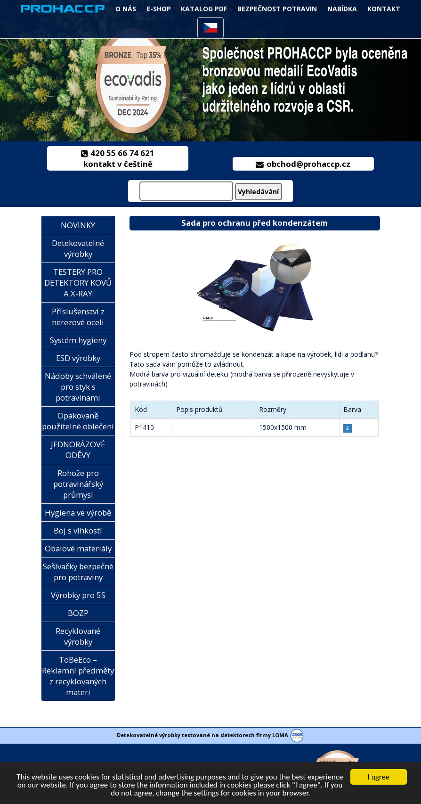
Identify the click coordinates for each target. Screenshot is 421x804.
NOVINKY (78, 225)
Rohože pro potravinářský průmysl (78, 484)
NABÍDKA (342, 8)
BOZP (78, 612)
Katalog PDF (204, 8)
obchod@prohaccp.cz (303, 163)
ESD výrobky (78, 358)
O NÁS (125, 8)
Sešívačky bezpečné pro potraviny (78, 571)
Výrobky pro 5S (78, 595)
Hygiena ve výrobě (78, 512)
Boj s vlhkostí (78, 530)
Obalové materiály (78, 548)
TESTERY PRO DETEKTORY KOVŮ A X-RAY (78, 282)
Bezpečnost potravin (277, 8)
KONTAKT (383, 8)
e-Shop (158, 8)
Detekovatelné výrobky (78, 248)
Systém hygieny (78, 340)
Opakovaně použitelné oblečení (78, 421)
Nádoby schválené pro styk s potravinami (78, 386)
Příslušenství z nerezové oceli (78, 317)
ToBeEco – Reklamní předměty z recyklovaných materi (78, 675)
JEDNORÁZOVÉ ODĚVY (78, 449)
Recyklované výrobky (78, 636)
